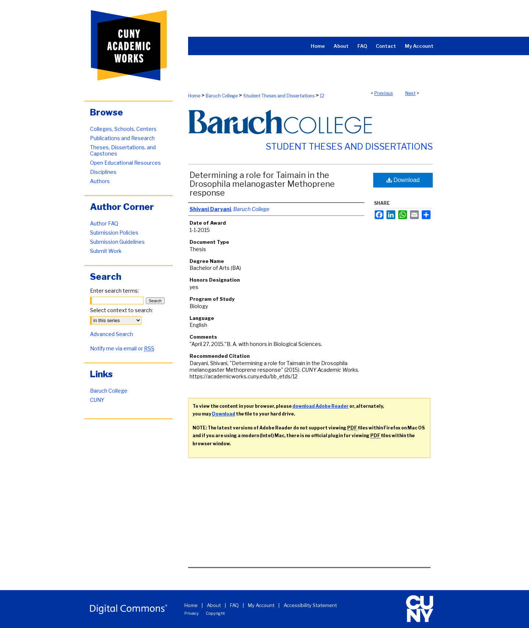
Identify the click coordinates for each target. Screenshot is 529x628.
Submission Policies (114, 232)
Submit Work (106, 251)
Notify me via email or (122, 348)
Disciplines (103, 172)
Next (410, 93)
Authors (100, 181)
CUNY (97, 400)
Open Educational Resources (125, 163)
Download (403, 180)
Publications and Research (122, 138)
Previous (383, 93)
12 (322, 96)
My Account (261, 605)
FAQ (234, 605)
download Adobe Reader (320, 406)
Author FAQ (104, 223)
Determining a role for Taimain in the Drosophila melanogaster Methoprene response (262, 183)
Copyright (215, 613)
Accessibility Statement (310, 605)
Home (194, 96)
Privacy (191, 613)
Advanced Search (111, 334)
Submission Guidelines (117, 242)
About (214, 605)
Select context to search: (121, 310)
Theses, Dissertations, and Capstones (123, 150)
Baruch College (222, 96)
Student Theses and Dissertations (278, 96)
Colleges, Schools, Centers (123, 129)
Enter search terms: (114, 291)
